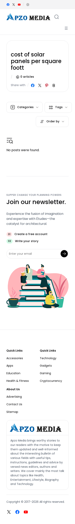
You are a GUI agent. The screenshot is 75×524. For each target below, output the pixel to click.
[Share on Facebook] (33, 85)
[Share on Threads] (54, 85)
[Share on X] (40, 85)
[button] (28, 4)
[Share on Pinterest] (47, 85)
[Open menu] (66, 28)
